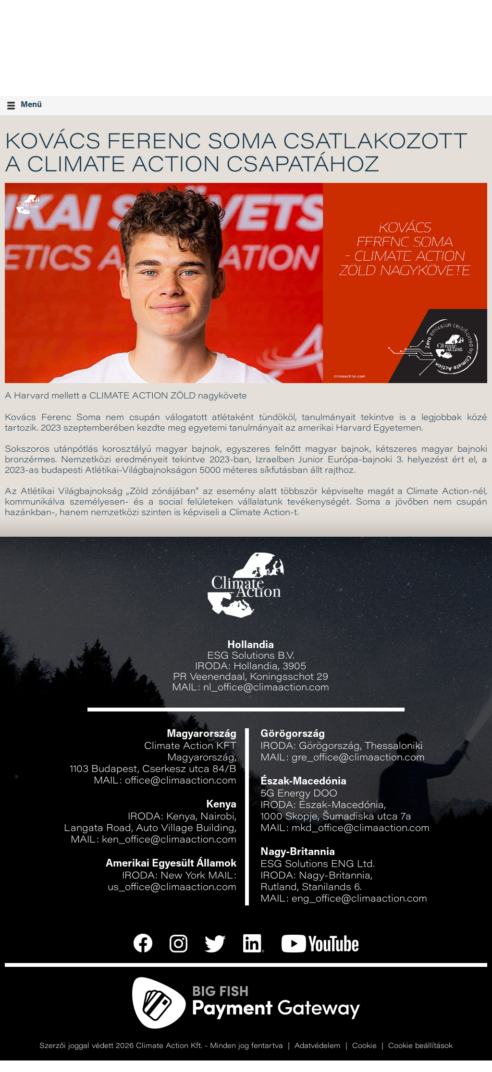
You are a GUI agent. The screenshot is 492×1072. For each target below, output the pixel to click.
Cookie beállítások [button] (420, 1046)
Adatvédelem (318, 1046)
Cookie (364, 1046)
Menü (24, 105)
